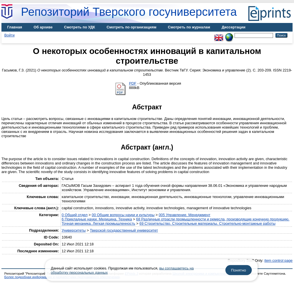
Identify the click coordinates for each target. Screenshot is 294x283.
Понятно (238, 270)
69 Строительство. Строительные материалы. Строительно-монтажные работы (208, 223)
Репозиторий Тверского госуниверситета (129, 11)
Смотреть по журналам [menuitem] (189, 27)
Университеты (74, 230)
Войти (9, 35)
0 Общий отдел (75, 215)
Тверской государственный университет (124, 230)
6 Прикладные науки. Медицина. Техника (97, 219)
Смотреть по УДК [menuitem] (79, 27)
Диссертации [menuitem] (233, 27)
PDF (132, 83)
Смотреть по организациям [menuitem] (131, 27)
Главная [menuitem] (14, 27)
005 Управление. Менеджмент (184, 215)
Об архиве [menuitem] (43, 27)
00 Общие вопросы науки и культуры (123, 215)
